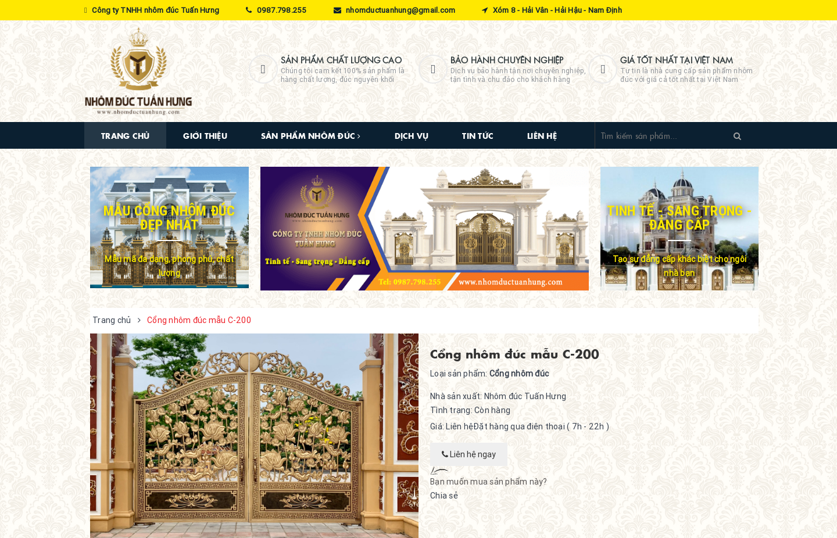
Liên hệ (542, 135)
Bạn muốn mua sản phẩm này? (489, 481)
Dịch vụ (412, 135)
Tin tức (477, 135)
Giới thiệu (205, 135)
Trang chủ (125, 135)
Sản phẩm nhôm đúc (311, 135)
